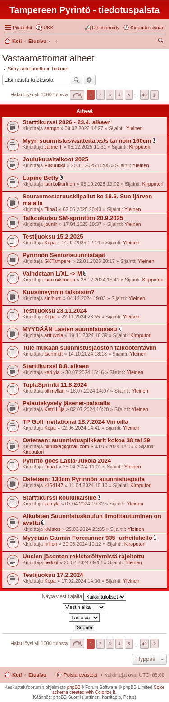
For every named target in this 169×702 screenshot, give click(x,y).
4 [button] (119, 94)
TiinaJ (50, 209)
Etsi (76, 80)
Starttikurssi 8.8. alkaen (56, 366)
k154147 (53, 485)
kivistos (52, 529)
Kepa (50, 242)
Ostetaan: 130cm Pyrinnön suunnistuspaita (84, 479)
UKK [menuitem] (48, 27)
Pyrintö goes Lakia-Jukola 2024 (67, 460)
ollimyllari (54, 390)
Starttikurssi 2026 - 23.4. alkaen (67, 122)
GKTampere (57, 261)
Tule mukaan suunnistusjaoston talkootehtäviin (89, 347)
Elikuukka (54, 165)
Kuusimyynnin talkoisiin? (59, 292)
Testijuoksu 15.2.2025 (53, 236)
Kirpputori (139, 147)
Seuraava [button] (154, 95)
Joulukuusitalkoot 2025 (55, 159)
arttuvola (53, 335)
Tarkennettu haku (89, 80)
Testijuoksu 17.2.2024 (53, 574)
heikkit (51, 562)
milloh (50, 544)
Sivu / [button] (77, 95)
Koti (17, 675)
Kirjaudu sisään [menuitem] (147, 27)
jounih (50, 224)
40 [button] (144, 94)
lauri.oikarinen (59, 184)
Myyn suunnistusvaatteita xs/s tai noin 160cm (87, 140)
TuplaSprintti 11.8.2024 (55, 384)
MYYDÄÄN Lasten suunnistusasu (70, 329)
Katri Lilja (54, 409)
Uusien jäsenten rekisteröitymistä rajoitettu (83, 556)
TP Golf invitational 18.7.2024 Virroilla (75, 421)
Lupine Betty (41, 177)
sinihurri (53, 298)
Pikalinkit (22, 27)
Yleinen (134, 128)
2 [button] (100, 94)
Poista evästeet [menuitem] (80, 675)
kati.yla (51, 372)
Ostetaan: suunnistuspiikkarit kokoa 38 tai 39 (86, 440)
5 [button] (129, 94)
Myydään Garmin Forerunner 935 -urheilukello (87, 537)
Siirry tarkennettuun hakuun (38, 68)
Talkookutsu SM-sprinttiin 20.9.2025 (73, 218)
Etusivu (37, 675)
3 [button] (110, 94)
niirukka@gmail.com (66, 446)
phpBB (74, 687)
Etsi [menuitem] (162, 42)
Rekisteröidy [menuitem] (105, 27)
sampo (51, 128)
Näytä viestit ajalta (84, 597)
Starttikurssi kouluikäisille (59, 497)
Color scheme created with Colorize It (108, 690)
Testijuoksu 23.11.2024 (55, 310)
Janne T (53, 147)
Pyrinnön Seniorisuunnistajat (64, 255)
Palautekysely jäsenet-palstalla (66, 403)
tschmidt (53, 353)
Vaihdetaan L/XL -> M (52, 273)
